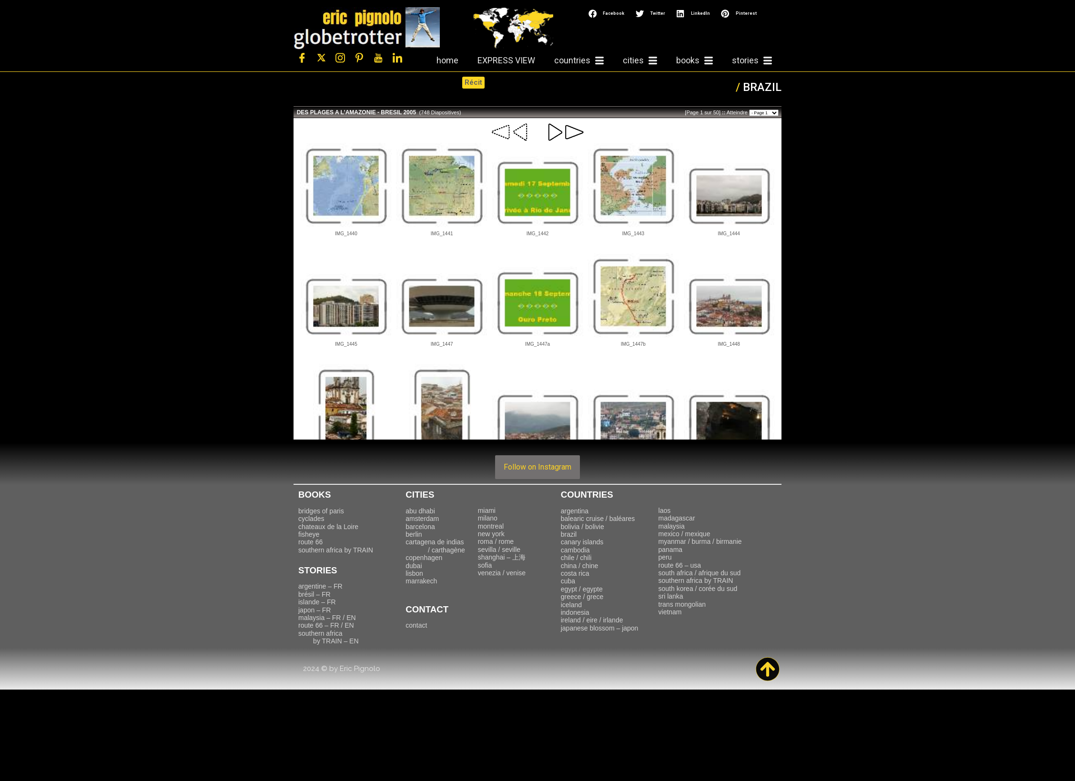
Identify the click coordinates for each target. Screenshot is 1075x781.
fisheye (308, 534)
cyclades (311, 518)
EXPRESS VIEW (506, 60)
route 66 (310, 542)
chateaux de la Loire (328, 527)
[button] (607, 13)
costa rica (575, 573)
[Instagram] (340, 58)
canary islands (582, 542)
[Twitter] (321, 58)
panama (671, 549)
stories (752, 60)
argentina (574, 511)
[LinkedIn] (397, 58)
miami (487, 510)
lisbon (414, 573)
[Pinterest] (359, 58)
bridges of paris (321, 511)
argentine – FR (320, 586)
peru (665, 557)
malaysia (672, 526)
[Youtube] (378, 58)
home (447, 60)
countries (579, 60)
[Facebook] (302, 58)
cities (640, 60)
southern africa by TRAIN (335, 550)
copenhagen (424, 557)
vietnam (670, 612)
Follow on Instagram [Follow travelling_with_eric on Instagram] (537, 466)
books (694, 60)
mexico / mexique (684, 534)
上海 (502, 557)
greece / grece (582, 597)
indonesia (575, 612)
